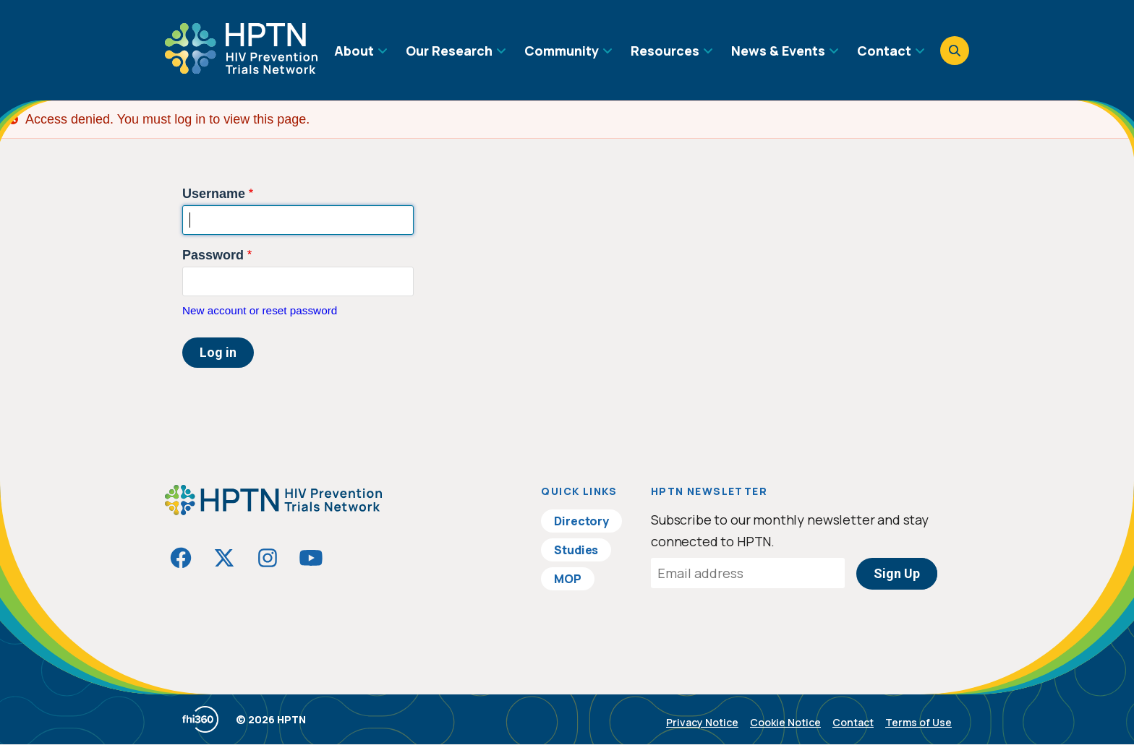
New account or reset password (259, 310)
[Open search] (954, 50)
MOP (567, 579)
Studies (576, 550)
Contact (853, 722)
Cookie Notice (785, 722)
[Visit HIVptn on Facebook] (181, 558)
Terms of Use (918, 722)
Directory (581, 521)
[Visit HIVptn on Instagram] (268, 558)
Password (213, 255)
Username (213, 193)
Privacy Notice (702, 722)
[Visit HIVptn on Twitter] (224, 558)
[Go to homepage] (241, 68)
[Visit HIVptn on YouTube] (311, 558)
